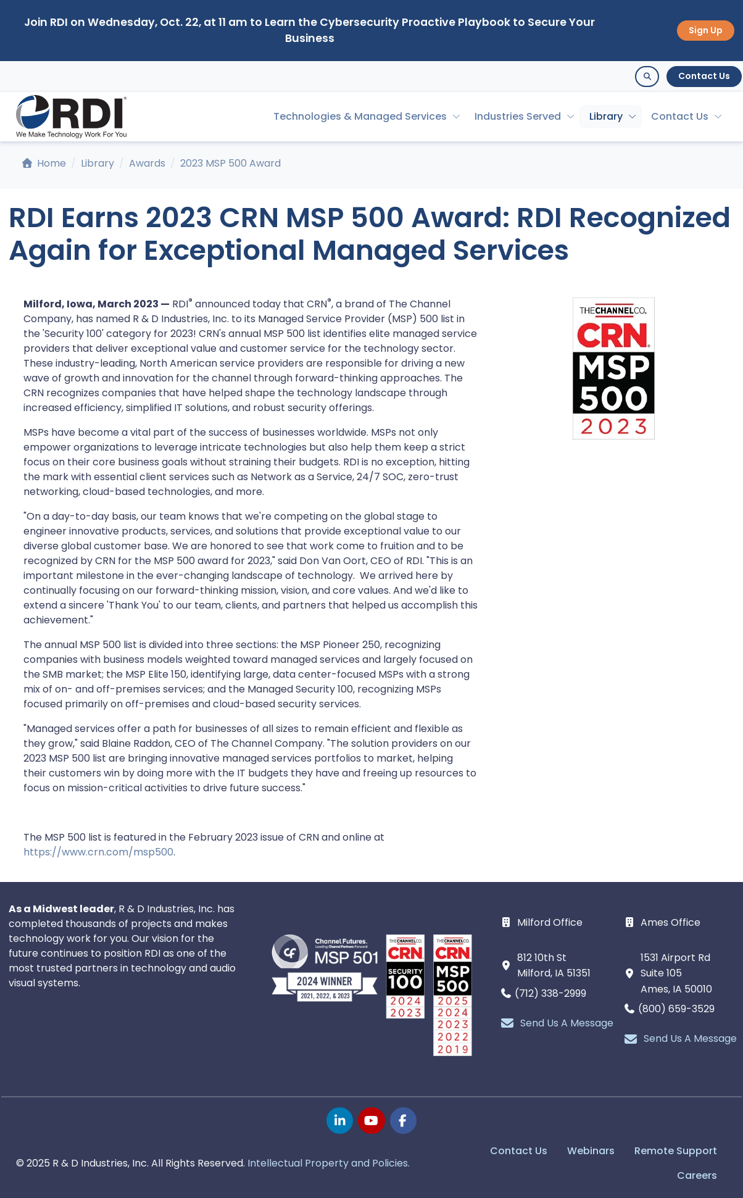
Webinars (591, 1151)
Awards (147, 163)
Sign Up (706, 30)
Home (44, 163)
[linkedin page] (339, 1120)
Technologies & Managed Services (360, 116)
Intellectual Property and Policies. (328, 1163)
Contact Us (704, 76)
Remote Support (675, 1151)
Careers (697, 1175)
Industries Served (518, 116)
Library (606, 116)
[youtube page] (371, 1120)
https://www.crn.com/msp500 (98, 852)
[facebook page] (403, 1120)
